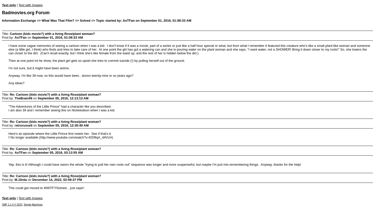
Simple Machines (33, 204)
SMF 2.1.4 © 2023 (12, 204)
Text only (9, 5)
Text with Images (30, 5)
